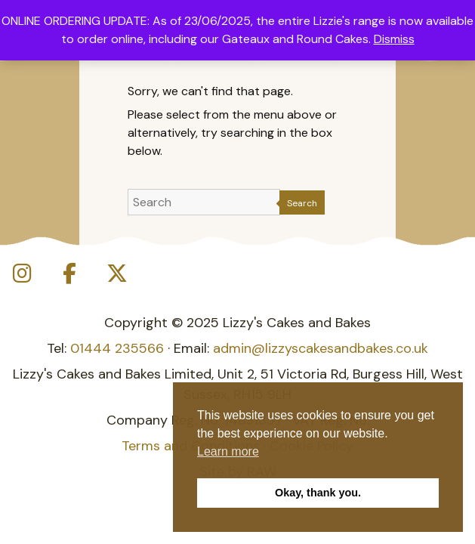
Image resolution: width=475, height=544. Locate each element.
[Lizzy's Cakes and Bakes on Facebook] (69, 273)
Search (302, 203)
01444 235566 (117, 348)
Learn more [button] (228, 451)
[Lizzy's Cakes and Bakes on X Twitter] (117, 273)
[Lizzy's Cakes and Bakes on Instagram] (22, 273)
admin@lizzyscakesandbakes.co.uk (320, 348)
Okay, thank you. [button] (318, 493)
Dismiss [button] (394, 39)
